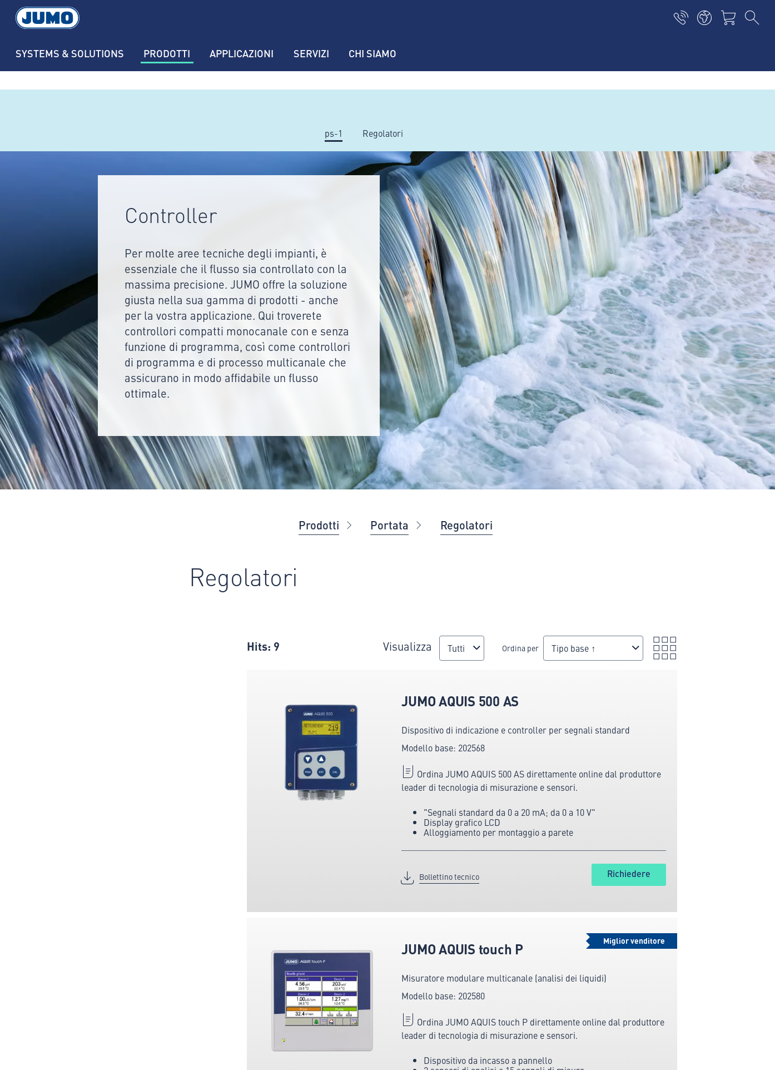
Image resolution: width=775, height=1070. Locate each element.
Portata (389, 525)
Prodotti (319, 525)
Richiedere (628, 873)
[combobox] (461, 648)
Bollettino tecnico (449, 876)
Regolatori (466, 525)
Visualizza (407, 645)
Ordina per (520, 647)
